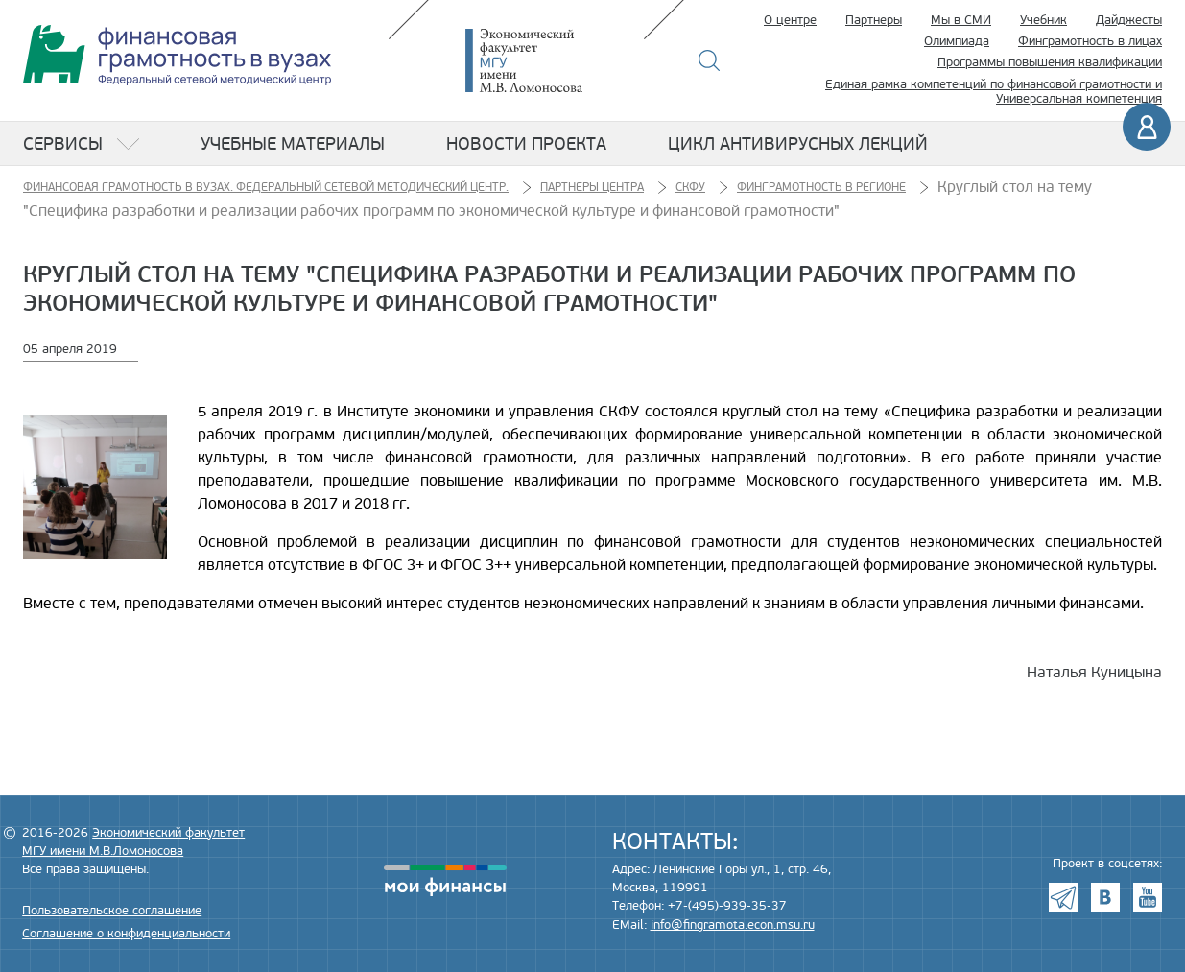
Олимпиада (956, 41)
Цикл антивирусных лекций (798, 143)
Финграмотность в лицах (1090, 41)
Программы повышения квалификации (1049, 62)
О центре (790, 20)
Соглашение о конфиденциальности (126, 933)
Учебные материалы (293, 143)
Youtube (1147, 897)
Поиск (710, 60)
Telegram (1063, 897)
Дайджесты (1129, 20)
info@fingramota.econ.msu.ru (733, 925)
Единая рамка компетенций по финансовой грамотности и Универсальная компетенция (993, 92)
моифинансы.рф (445, 880)
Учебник (1043, 20)
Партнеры (873, 20)
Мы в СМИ (961, 20)
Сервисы (63, 143)
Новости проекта (526, 143)
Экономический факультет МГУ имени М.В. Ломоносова (552, 60)
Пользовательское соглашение (111, 910)
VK (1105, 897)
